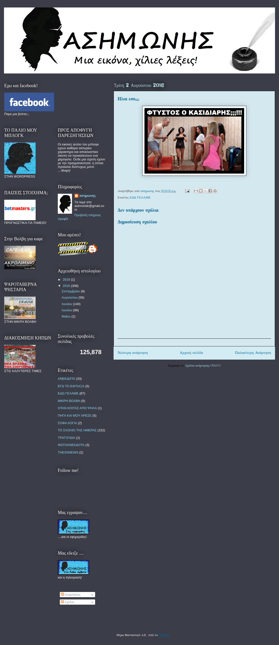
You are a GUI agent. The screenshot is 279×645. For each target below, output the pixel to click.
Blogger (164, 635)
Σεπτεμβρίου (71, 291)
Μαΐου (66, 316)
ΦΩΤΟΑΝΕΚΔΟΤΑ (71, 445)
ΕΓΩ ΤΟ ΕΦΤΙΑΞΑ (71, 386)
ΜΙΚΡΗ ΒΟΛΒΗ (69, 401)
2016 (67, 286)
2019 (67, 279)
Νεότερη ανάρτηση (133, 353)
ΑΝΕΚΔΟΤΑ (66, 379)
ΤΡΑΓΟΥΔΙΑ (66, 438)
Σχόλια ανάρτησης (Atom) (202, 365)
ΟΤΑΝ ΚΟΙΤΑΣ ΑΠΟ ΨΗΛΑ (77, 408)
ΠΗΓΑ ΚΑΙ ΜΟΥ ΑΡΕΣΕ (74, 415)
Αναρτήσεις (71, 594)
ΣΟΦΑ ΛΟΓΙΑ (67, 423)
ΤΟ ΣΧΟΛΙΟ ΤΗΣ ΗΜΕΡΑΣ (77, 430)
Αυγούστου (70, 297)
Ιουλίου (67, 304)
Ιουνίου (67, 310)
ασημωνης (87, 195)
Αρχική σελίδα (191, 353)
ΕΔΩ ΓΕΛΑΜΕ (140, 197)
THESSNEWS (68, 452)
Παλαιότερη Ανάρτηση (253, 353)
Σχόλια (67, 602)
